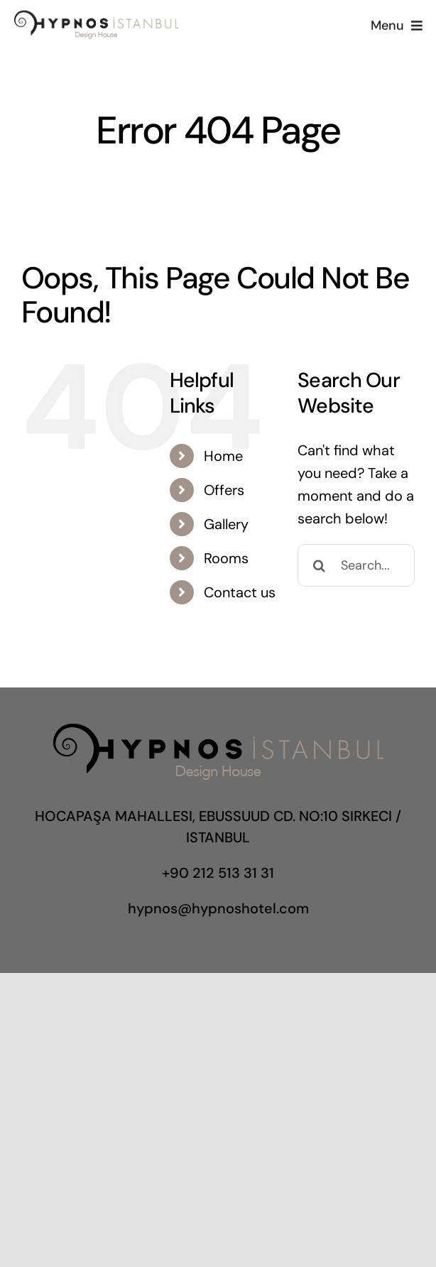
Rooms (226, 558)
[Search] (319, 565)
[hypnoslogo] (96, 16)
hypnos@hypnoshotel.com (218, 908)
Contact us (240, 592)
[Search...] (356, 565)
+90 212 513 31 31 (218, 873)
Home (223, 456)
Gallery (226, 524)
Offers (224, 490)
